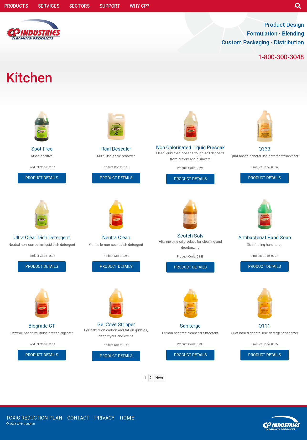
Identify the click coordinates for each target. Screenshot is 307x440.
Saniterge (190, 326)
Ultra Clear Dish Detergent (42, 237)
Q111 (265, 326)
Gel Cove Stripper (116, 324)
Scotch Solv (190, 236)
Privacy (104, 418)
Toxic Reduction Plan (34, 418)
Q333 (265, 149)
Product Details (41, 178)
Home (127, 418)
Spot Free (41, 149)
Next (159, 378)
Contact (78, 418)
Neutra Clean (116, 237)
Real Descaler (116, 149)
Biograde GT (41, 326)
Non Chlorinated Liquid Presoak (190, 147)
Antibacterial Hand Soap (264, 237)
